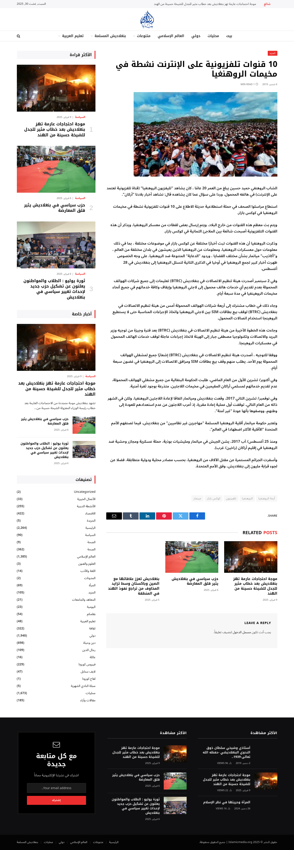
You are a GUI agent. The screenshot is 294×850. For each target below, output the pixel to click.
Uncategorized (84, 491)
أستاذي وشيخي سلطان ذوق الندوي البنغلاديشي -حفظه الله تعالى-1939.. (226, 752)
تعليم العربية (73, 35)
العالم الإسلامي (171, 35)
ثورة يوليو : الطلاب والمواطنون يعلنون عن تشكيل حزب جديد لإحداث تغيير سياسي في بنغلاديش (54, 289)
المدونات (90, 578)
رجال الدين (88, 650)
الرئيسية (90, 527)
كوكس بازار (213, 498)
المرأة (92, 585)
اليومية (91, 606)
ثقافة (92, 628)
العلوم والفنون (87, 563)
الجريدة (91, 520)
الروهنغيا (247, 498)
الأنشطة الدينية (86, 506)
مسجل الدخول (242, 632)
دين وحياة (89, 642)
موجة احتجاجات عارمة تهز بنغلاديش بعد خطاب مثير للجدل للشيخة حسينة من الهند (205, 4)
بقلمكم (91, 614)
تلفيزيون (231, 498)
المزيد (273, 53)
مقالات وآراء (87, 700)
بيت (229, 35)
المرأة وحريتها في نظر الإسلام (226, 802)
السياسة (80, 117)
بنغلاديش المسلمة (110, 35)
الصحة (91, 542)
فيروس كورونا (87, 664)
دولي (195, 35)
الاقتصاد (90, 513)
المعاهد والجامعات (83, 599)
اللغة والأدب (87, 571)
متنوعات (143, 35)
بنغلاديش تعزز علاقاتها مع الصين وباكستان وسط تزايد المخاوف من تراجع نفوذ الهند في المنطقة (133, 586)
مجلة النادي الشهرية (83, 686)
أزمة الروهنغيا (266, 498)
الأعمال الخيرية (86, 499)
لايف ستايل (88, 671)
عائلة (92, 657)
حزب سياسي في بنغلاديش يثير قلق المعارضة (195, 581)
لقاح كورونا (88, 678)
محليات (213, 35)
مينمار (197, 498)
